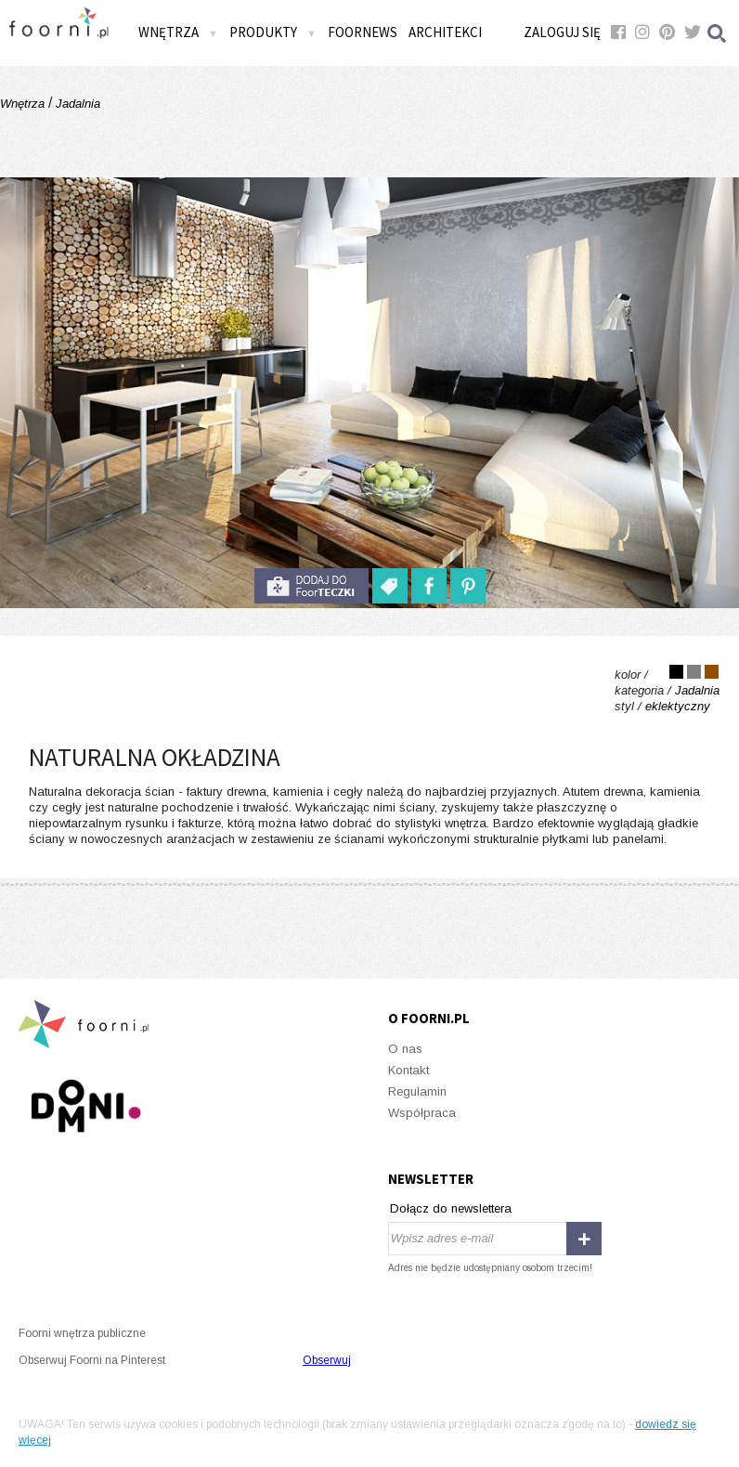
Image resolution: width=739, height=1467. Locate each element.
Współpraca (422, 1113)
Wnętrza (178, 32)
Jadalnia (76, 103)
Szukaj (718, 33)
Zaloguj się (562, 32)
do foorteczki (311, 586)
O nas (405, 1049)
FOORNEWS (362, 32)
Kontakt (408, 1070)
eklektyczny (677, 706)
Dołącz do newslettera (451, 1208)
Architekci (445, 32)
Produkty (273, 32)
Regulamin (417, 1091)
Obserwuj (327, 1360)
